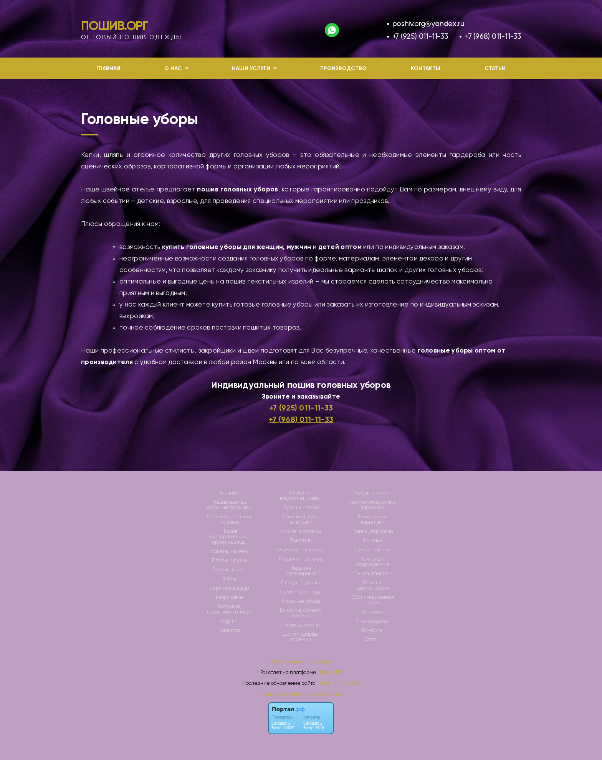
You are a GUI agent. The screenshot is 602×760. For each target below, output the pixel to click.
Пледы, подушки (301, 582)
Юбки (229, 579)
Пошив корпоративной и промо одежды (229, 537)
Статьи (495, 68)
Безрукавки (229, 597)
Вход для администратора (301, 661)
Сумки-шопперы (300, 592)
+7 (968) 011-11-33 (493, 36)
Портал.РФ (330, 672)
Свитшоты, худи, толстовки (301, 519)
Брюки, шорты (229, 569)
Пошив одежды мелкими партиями (229, 505)
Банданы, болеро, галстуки (301, 613)
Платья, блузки (229, 560)
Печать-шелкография (373, 585)
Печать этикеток (372, 573)
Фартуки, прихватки (300, 549)
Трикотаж (229, 630)
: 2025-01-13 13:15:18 (338, 683)
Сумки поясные (373, 549)
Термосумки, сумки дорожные (372, 505)
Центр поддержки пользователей (301, 694)
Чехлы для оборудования (372, 561)
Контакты (425, 68)
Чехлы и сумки (372, 493)
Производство (343, 68)
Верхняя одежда (229, 588)
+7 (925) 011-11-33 (420, 36)
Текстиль (300, 540)
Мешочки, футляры (301, 559)
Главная (108, 68)
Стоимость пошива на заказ (229, 519)
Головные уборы (301, 601)
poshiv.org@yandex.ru (428, 23)
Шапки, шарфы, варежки (301, 636)
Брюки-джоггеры (301, 531)
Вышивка (373, 612)
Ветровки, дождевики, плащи (229, 609)
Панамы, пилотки (301, 625)
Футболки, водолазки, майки (301, 495)
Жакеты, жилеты (229, 551)
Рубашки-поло (301, 507)
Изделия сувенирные (301, 570)
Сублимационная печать (373, 600)
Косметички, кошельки (372, 519)
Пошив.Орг (114, 25)
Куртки (229, 621)
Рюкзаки (373, 540)
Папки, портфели (372, 531)
